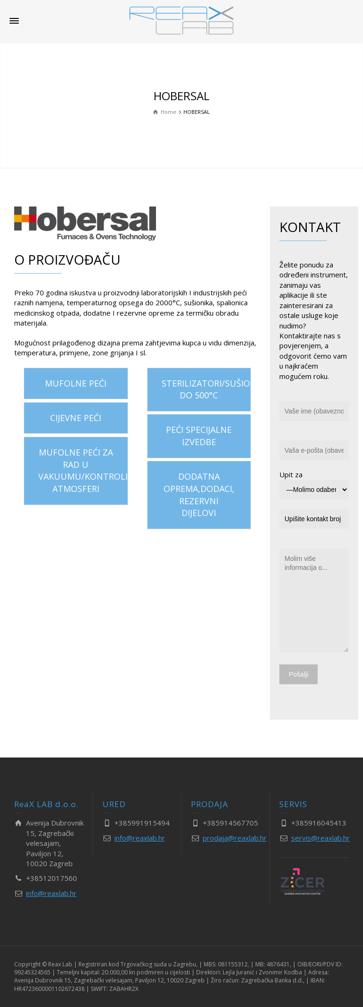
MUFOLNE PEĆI (75, 383)
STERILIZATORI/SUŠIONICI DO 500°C (206, 389)
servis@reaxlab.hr (320, 838)
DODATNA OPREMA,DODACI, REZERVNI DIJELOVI (199, 494)
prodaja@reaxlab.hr (235, 838)
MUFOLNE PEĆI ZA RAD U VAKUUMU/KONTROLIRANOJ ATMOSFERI (83, 470)
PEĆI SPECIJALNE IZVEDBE (199, 436)
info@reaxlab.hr (51, 893)
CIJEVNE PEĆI (75, 417)
